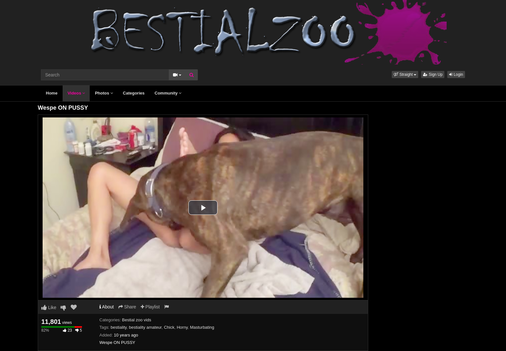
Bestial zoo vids (136, 319)
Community (168, 93)
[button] (405, 74)
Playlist (150, 306)
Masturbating (202, 327)
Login (456, 74)
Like (48, 307)
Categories (134, 93)
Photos (104, 93)
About (106, 306)
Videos (76, 93)
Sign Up (432, 74)
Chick (169, 327)
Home (51, 93)
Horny (182, 327)
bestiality (119, 327)
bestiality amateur (145, 327)
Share (127, 306)
